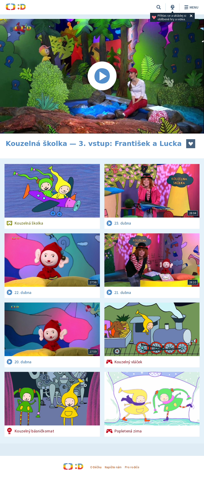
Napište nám (113, 467)
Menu (190, 7)
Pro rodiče (132, 467)
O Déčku (95, 467)
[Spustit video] (102, 76)
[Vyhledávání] (158, 7)
